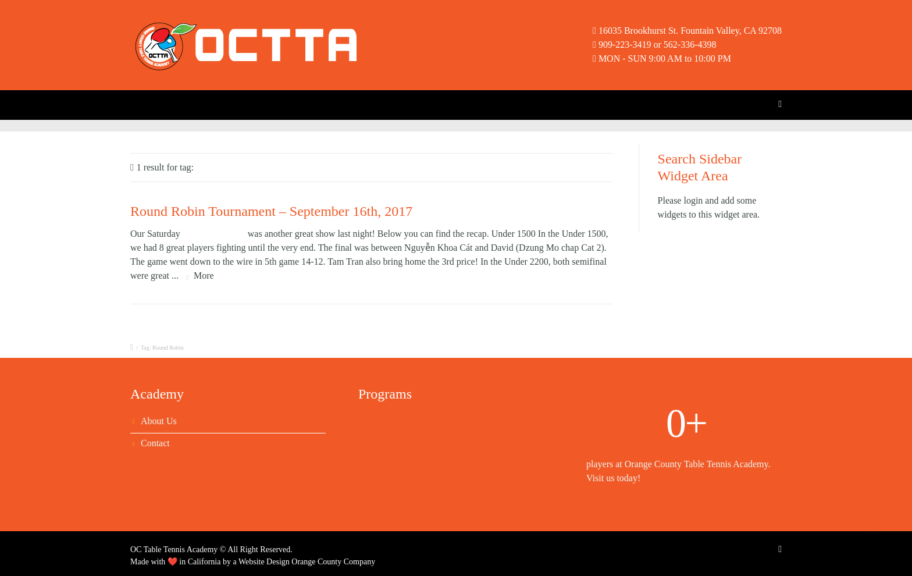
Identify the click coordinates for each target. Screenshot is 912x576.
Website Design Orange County (289, 561)
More (204, 275)
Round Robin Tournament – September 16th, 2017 (271, 211)
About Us (159, 421)
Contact (155, 443)
